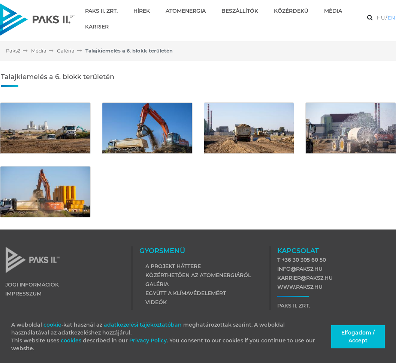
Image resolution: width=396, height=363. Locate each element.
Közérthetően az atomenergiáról (198, 275)
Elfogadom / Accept (358, 336)
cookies (72, 340)
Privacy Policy (148, 340)
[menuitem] (104, 11)
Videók (156, 302)
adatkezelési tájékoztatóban (143, 324)
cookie (52, 324)
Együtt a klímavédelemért (185, 293)
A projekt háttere (173, 266)
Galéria (157, 284)
